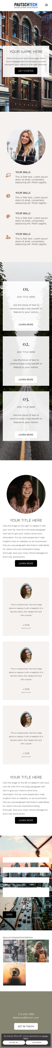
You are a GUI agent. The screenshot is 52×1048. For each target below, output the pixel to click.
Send (9, 914)
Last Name (7, 865)
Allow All (14, 1043)
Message (7, 885)
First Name (7, 855)
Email (5, 875)
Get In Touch (26, 1026)
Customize (36, 1043)
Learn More (26, 324)
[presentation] (24, 903)
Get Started (26, 70)
